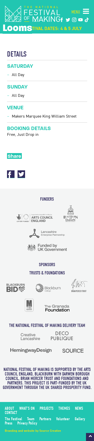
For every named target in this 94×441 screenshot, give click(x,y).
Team (30, 418)
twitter (68, 20)
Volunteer (63, 418)
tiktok (86, 20)
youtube (80, 20)
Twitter (21, 174)
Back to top (90, 437)
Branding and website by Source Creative (33, 430)
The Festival (13, 418)
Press (8, 423)
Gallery (80, 418)
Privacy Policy (27, 423)
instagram (74, 20)
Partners (45, 418)
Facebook (61, 20)
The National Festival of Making (32, 14)
